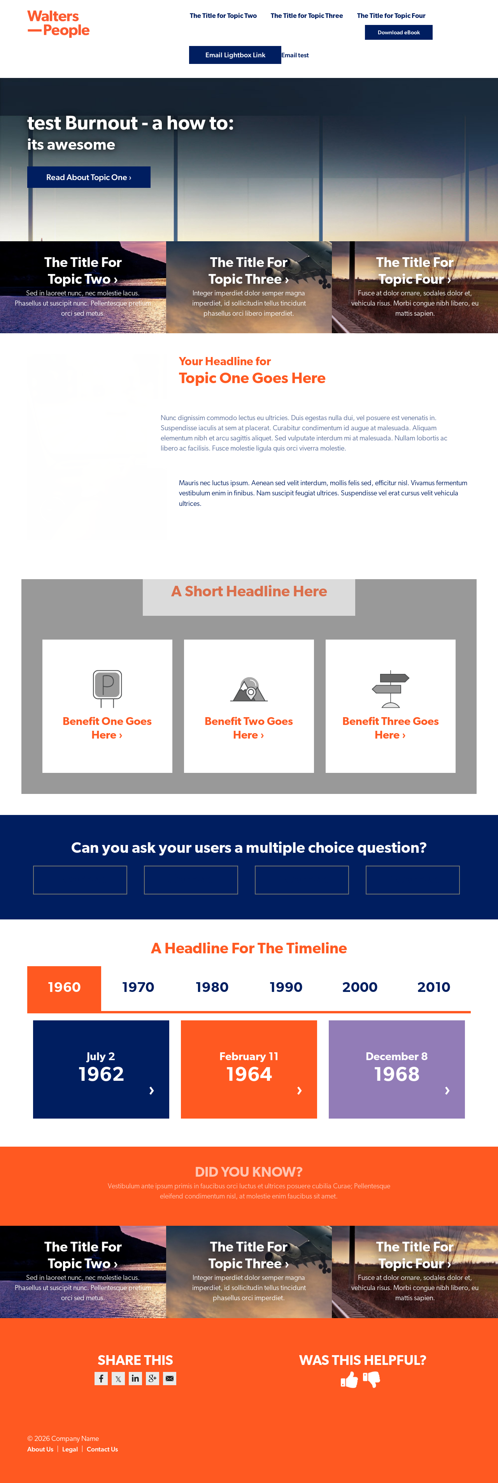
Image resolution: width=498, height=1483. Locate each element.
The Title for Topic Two (205, 15)
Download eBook (399, 31)
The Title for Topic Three (297, 15)
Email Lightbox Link (234, 54)
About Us (41, 1449)
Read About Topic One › (90, 176)
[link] (83, 287)
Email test (295, 54)
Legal (73, 1449)
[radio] (80, 879)
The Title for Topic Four (388, 15)
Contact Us (107, 1449)
